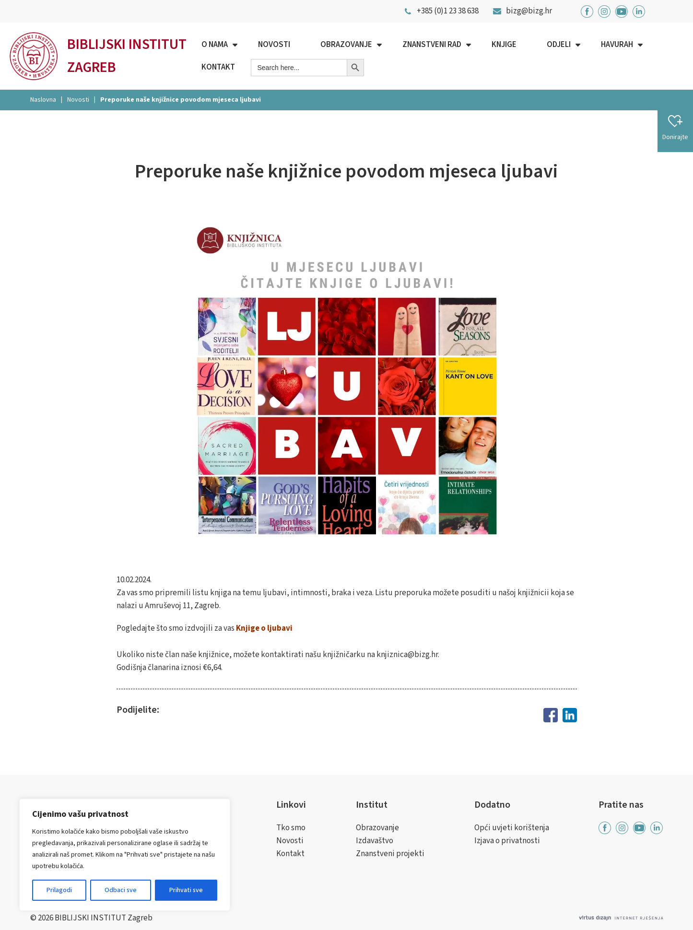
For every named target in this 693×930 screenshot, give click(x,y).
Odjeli (559, 44)
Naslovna (43, 100)
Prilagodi (59, 890)
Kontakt (218, 67)
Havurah (617, 44)
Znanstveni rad (431, 44)
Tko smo (290, 828)
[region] (124, 855)
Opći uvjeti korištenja (511, 828)
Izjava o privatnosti (507, 841)
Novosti (274, 44)
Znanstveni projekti (390, 853)
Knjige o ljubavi (264, 628)
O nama (214, 44)
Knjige (504, 44)
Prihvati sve (186, 890)
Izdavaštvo (374, 841)
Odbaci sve (121, 890)
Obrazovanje (346, 44)
